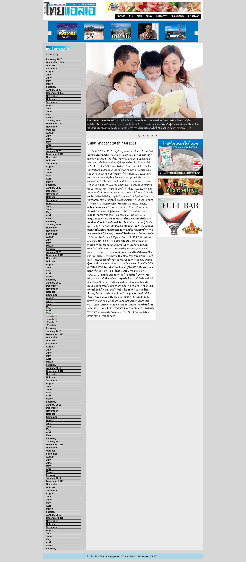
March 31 (52, 316)
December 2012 (55, 518)
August (50, 71)
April (48, 145)
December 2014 (55, 444)
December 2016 (55, 371)
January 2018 (53, 331)
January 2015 (53, 441)
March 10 (52, 322)
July (48, 74)
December (52, 191)
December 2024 (55, 93)
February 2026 (54, 59)
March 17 (52, 319)
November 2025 (55, 62)
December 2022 (55, 154)
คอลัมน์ (149, 16)
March (49, 83)
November (52, 96)
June (49, 77)
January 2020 (53, 252)
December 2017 (55, 334)
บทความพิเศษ (177, 16)
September (52, 68)
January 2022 (53, 187)
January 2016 (53, 404)
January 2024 (53, 120)
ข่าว (131, 16)
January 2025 (53, 90)
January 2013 (53, 515)
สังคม (139, 16)
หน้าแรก (121, 16)
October (50, 65)
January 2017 (53, 368)
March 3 (51, 325)
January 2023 (53, 151)
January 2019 (53, 282)
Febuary (50, 249)
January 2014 (53, 478)
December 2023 (55, 123)
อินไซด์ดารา (161, 16)
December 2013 (55, 481)
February (51, 87)
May (48, 80)
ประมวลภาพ (193, 16)
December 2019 (55, 255)
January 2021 (53, 224)
